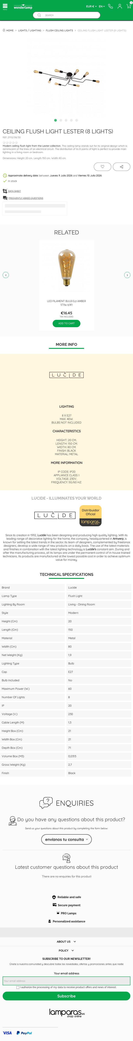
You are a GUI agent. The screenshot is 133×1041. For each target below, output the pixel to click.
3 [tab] (66, 120)
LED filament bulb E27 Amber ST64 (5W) (66, 302)
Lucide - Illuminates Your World (66, 497)
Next (127, 275)
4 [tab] (72, 120)
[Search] (70, 15)
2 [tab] (61, 120)
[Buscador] (39, 15)
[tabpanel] (66, 77)
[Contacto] (110, 6)
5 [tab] (77, 120)
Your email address (66, 973)
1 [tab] (56, 120)
